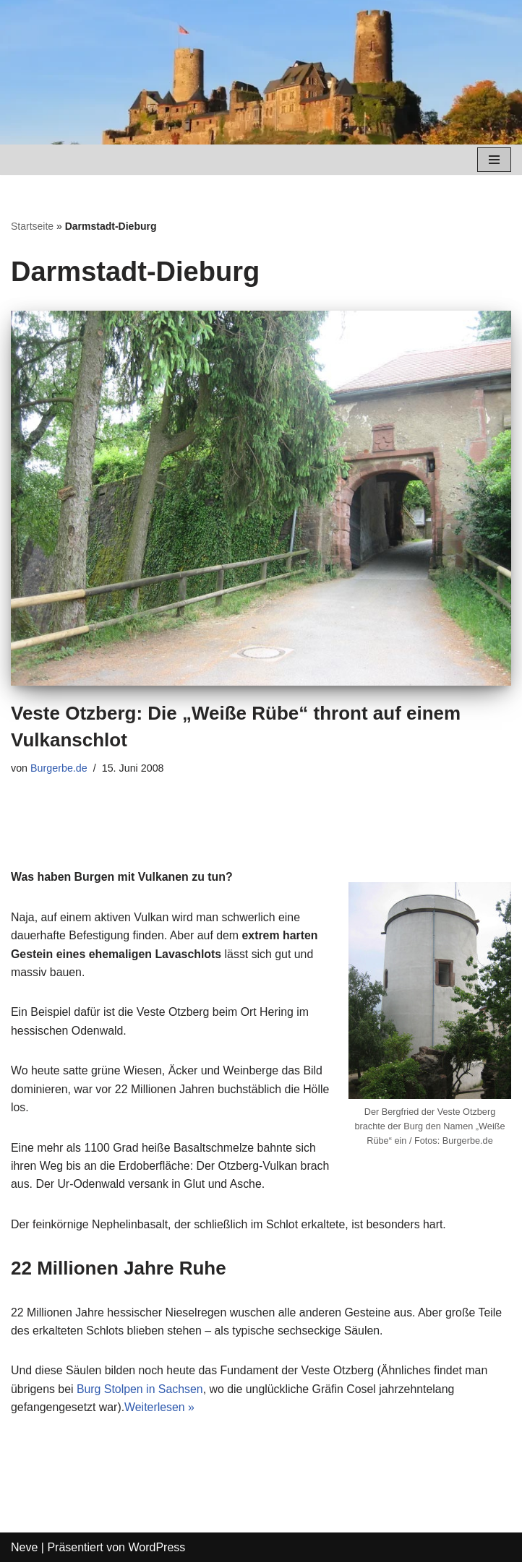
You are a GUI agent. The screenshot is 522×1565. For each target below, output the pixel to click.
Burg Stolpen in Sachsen (141, 1391)
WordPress (156, 1550)
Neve (24, 1550)
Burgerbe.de (58, 768)
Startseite (32, 226)
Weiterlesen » (160, 1410)
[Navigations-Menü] (494, 159)
